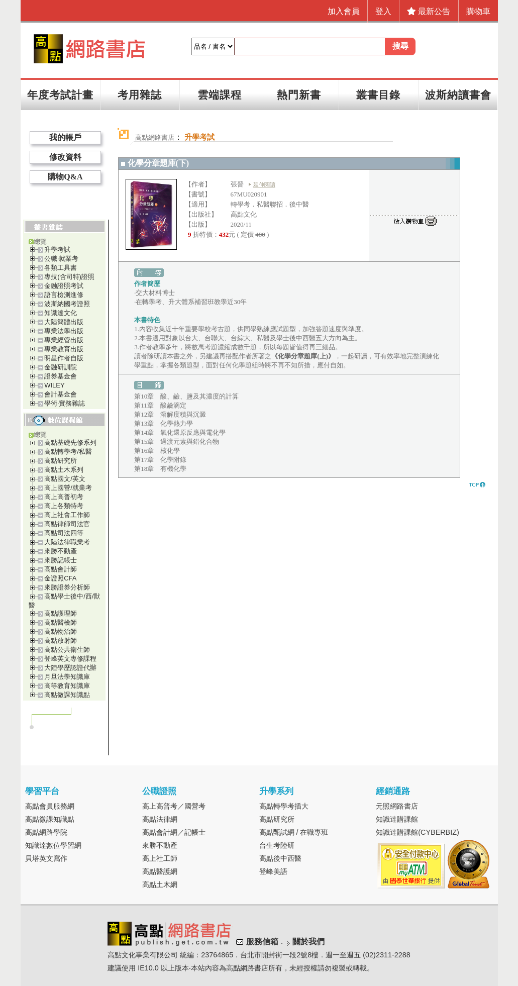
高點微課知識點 (67, 695)
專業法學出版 (63, 331)
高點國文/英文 (64, 478)
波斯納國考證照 (67, 304)
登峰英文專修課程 (70, 658)
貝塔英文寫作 (46, 858)
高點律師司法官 (67, 524)
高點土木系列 (63, 469)
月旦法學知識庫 (67, 676)
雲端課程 (219, 95)
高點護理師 (60, 613)
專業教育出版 (63, 349)
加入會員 (344, 11)
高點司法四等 (63, 533)
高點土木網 (159, 884)
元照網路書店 (397, 806)
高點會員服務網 (49, 806)
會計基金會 (60, 394)
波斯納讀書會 (458, 95)
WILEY (54, 385)
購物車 (478, 11)
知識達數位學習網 (53, 845)
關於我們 (308, 941)
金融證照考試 (63, 285)
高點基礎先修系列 (70, 442)
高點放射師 (60, 640)
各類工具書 (60, 267)
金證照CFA (60, 578)
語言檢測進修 (63, 295)
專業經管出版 (63, 340)
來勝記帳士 (60, 560)
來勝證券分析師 (67, 587)
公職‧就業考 (61, 258)
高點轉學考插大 (283, 806)
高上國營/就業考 (68, 487)
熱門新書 (299, 95)
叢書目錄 (378, 95)
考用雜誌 (140, 95)
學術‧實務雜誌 (64, 403)
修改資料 (65, 157)
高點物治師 (60, 631)
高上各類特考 (63, 506)
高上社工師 (159, 858)
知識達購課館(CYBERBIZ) (417, 832)
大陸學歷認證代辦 (70, 667)
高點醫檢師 (60, 622)
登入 (383, 11)
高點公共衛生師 (67, 649)
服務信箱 (262, 941)
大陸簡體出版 (63, 322)
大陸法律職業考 (67, 542)
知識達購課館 (397, 819)
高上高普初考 (63, 497)
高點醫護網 (159, 871)
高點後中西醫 (280, 858)
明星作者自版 (63, 358)
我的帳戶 (65, 137)
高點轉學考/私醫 (68, 451)
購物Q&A (65, 176)
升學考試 (57, 249)
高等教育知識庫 (67, 685)
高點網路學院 (46, 832)
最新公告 (428, 11)
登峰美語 (273, 871)
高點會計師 (60, 569)
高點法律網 (159, 819)
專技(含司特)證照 (69, 276)
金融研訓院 (60, 367)
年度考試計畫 (60, 95)
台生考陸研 (276, 845)
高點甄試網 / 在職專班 (294, 832)
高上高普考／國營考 (173, 806)
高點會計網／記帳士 (173, 832)
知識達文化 (60, 313)
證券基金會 (60, 376)
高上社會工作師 (67, 515)
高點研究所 (60, 460)
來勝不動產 (60, 551)
